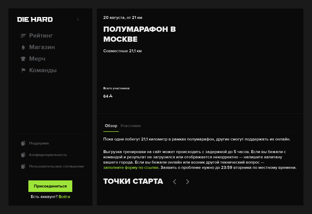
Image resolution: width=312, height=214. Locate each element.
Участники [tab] (130, 125)
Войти (64, 196)
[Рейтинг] (50, 35)
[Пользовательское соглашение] (50, 166)
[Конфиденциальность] (50, 155)
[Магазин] (50, 47)
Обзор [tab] (111, 125)
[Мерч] (50, 59)
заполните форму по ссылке (130, 167)
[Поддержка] (50, 143)
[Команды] (50, 70)
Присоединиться (50, 186)
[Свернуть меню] (78, 19)
